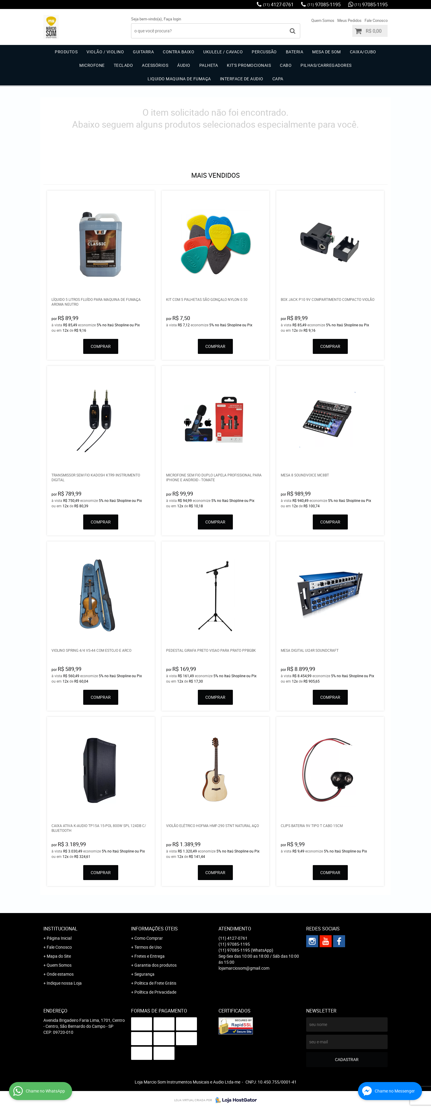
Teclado (123, 65)
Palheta (208, 65)
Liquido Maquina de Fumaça (179, 79)
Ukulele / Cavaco (223, 52)
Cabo (286, 65)
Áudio (183, 65)
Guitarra (143, 52)
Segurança (144, 974)
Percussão (264, 52)
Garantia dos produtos (155, 965)
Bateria (294, 52)
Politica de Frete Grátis (155, 983)
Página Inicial (59, 938)
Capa (277, 79)
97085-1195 (324, 4)
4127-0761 (278, 4)
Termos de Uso (148, 947)
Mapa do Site (59, 956)
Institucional (60, 928)
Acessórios (155, 65)
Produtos (66, 52)
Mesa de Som (326, 52)
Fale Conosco (376, 20)
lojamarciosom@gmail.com (243, 968)
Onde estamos (60, 974)
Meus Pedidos (349, 20)
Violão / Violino (105, 52)
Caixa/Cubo (363, 52)
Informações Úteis (154, 928)
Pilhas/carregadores (326, 65)
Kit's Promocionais (249, 65)
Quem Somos (322, 20)
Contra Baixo (178, 52)
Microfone (92, 65)
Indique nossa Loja (64, 983)
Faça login (172, 19)
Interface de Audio (241, 79)
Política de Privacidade (155, 992)
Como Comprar (148, 938)
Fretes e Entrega (149, 956)
